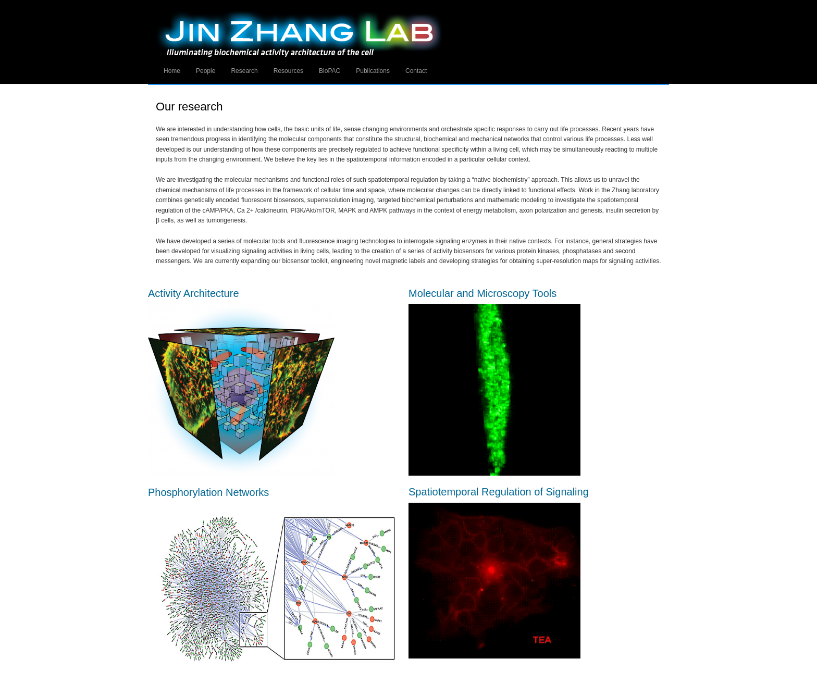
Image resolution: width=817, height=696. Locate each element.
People (205, 70)
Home (172, 70)
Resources (288, 70)
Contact (416, 70)
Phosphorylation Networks (208, 492)
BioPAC (329, 70)
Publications (373, 70)
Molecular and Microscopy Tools (482, 293)
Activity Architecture (193, 293)
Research (244, 70)
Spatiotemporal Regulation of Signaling (498, 492)
